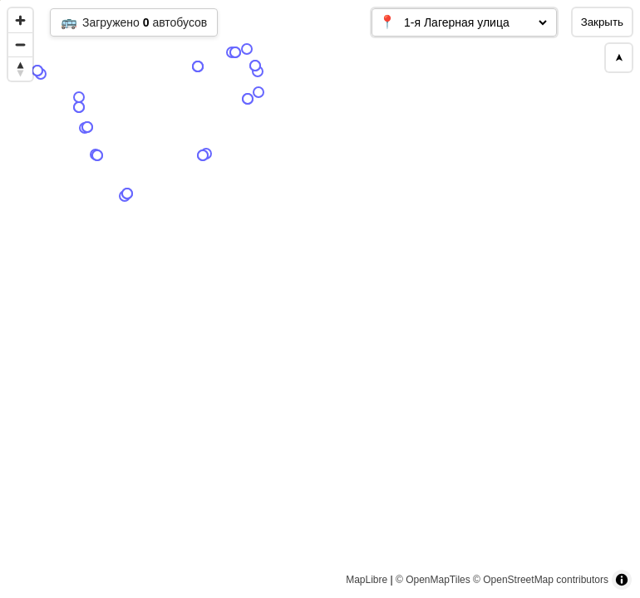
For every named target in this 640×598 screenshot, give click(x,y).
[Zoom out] (20, 44)
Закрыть (602, 22)
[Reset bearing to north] (20, 68)
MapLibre (366, 580)
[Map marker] (183, 102)
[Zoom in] (20, 20)
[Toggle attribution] (622, 580)
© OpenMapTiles (433, 580)
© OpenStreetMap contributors (540, 580)
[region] (320, 299)
